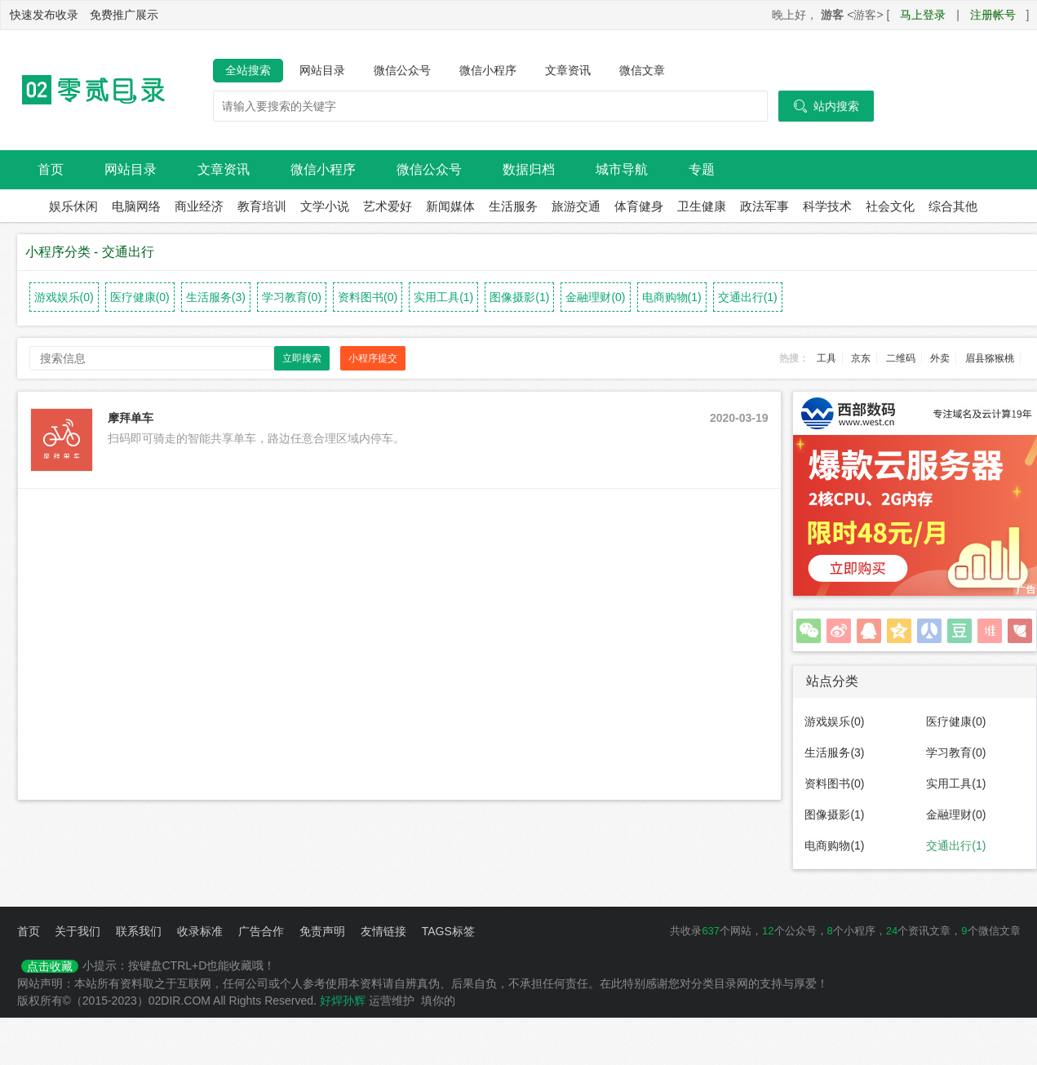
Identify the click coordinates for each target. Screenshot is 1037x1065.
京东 (861, 358)
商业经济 (199, 206)
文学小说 (324, 206)
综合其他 (952, 206)
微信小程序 (487, 70)
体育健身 (638, 206)
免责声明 (322, 931)
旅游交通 (576, 206)
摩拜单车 (130, 417)
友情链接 (383, 931)
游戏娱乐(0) (64, 297)
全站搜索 (248, 70)
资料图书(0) (367, 297)
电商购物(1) (672, 297)
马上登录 (923, 14)
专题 (702, 169)
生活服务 (513, 206)
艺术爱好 (387, 206)
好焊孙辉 (343, 1000)
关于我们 (77, 931)
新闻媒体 (450, 206)
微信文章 (642, 70)
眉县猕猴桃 (989, 358)
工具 (826, 358)
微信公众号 (402, 70)
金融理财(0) (595, 297)
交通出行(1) (748, 297)
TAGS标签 (448, 931)
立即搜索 (301, 358)
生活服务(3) (216, 297)
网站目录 (322, 70)
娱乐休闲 (73, 206)
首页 (51, 169)
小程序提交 (372, 358)
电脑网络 (136, 206)
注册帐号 (993, 14)
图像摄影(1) (519, 297)
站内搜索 (826, 106)
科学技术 (827, 206)
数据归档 (529, 169)
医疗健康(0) (140, 297)
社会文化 (890, 206)
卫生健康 (701, 206)
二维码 (900, 358)
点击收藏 (50, 966)
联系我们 (139, 931)
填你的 (438, 1000)
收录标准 (200, 931)
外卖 (940, 358)
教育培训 (261, 206)
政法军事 (764, 206)
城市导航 (622, 169)
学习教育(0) (291, 297)
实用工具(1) (443, 297)
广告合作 (261, 931)
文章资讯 (568, 70)
